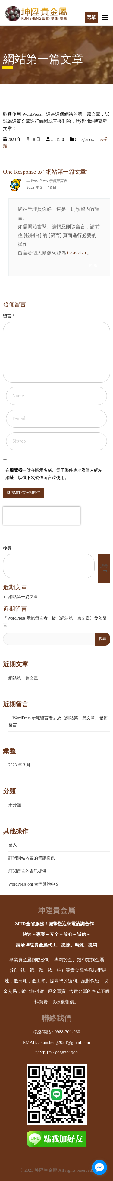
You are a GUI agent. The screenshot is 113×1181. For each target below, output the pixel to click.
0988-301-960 (67, 1031)
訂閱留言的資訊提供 (27, 871)
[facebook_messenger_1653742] (99, 1167)
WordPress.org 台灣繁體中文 (34, 884)
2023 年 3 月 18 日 (42, 187)
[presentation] (41, 516)
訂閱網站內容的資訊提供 (31, 858)
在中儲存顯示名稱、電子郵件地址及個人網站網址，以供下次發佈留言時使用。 (53, 474)
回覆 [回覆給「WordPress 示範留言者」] (93, 265)
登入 (12, 845)
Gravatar (77, 252)
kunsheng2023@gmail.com (65, 1042)
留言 (9, 316)
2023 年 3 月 (19, 765)
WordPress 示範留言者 (49, 180)
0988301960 (66, 1052)
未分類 (14, 805)
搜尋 (7, 548)
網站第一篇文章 (23, 597)
